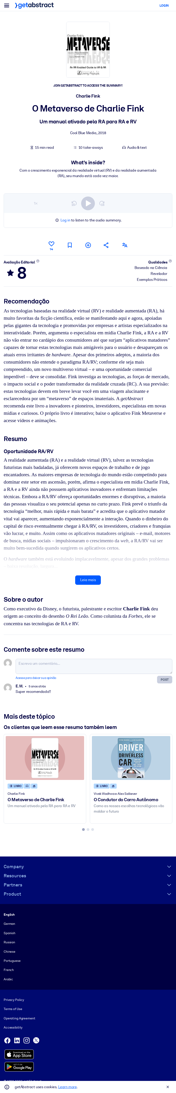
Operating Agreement (19, 1018)
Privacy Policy (14, 1000)
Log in (65, 220)
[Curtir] (51, 245)
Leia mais (88, 580)
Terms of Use (13, 1009)
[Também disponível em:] (124, 245)
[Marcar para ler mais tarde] (69, 245)
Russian (9, 942)
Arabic (8, 979)
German (9, 923)
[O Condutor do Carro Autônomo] (131, 758)
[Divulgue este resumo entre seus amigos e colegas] (106, 245)
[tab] (83, 829)
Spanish (9, 933)
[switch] (88, 203)
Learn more (67, 1087)
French (9, 970)
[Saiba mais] (38, 261)
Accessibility (13, 1027)
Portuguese (12, 961)
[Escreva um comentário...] (94, 666)
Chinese (9, 951)
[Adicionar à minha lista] (88, 245)
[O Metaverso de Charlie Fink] (45, 758)
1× (36, 203)
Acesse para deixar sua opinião (36, 678)
